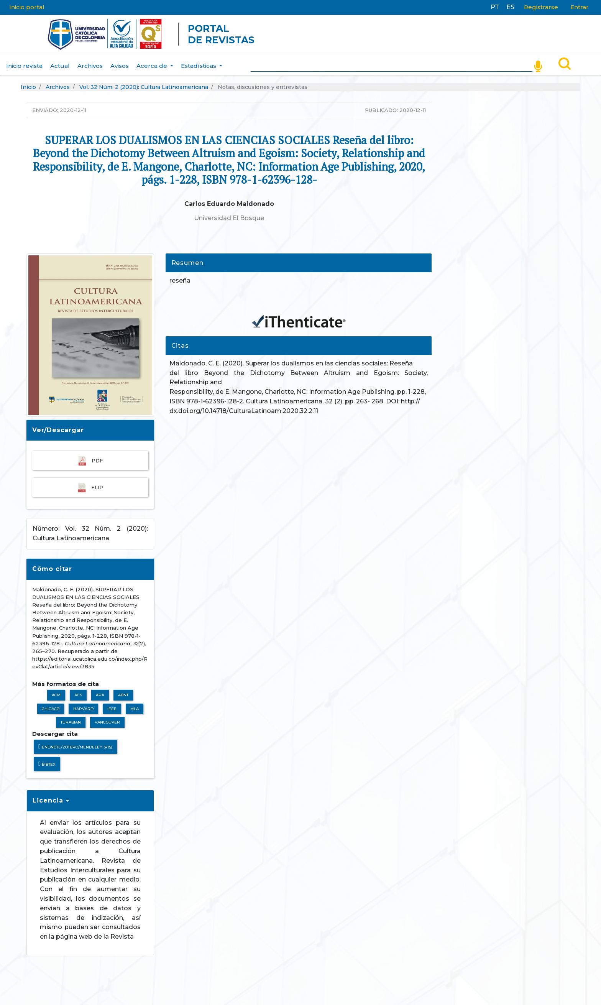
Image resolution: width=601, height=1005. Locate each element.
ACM (56, 694)
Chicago (50, 708)
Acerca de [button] (152, 65)
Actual (60, 65)
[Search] (391, 64)
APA (100, 694)
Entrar (579, 7)
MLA (134, 708)
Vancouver (107, 722)
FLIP (90, 487)
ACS (78, 694)
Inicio (28, 87)
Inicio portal (26, 7)
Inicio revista (24, 65)
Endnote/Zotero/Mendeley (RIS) (75, 747)
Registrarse (541, 7)
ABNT (123, 694)
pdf (90, 460)
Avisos (119, 65)
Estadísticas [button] (199, 65)
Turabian (71, 722)
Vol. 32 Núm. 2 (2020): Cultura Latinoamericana (143, 87)
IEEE (112, 708)
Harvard (83, 708)
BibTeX (47, 764)
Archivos (90, 65)
